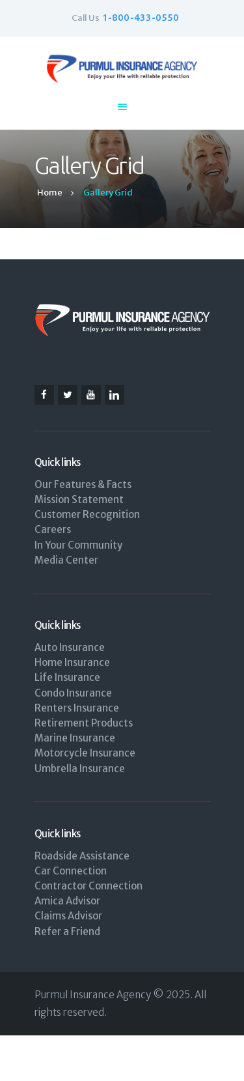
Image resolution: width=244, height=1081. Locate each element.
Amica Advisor (67, 901)
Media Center (66, 560)
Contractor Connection (88, 886)
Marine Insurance (74, 738)
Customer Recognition (87, 514)
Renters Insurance (76, 708)
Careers (52, 529)
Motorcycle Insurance (84, 753)
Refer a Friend (67, 931)
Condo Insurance (73, 693)
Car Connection (70, 871)
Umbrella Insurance (79, 768)
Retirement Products (83, 723)
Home (49, 192)
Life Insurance (67, 677)
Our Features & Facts (82, 484)
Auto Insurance (69, 647)
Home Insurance (72, 662)
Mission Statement (79, 499)
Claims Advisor (68, 916)
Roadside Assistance (81, 856)
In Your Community (78, 545)
